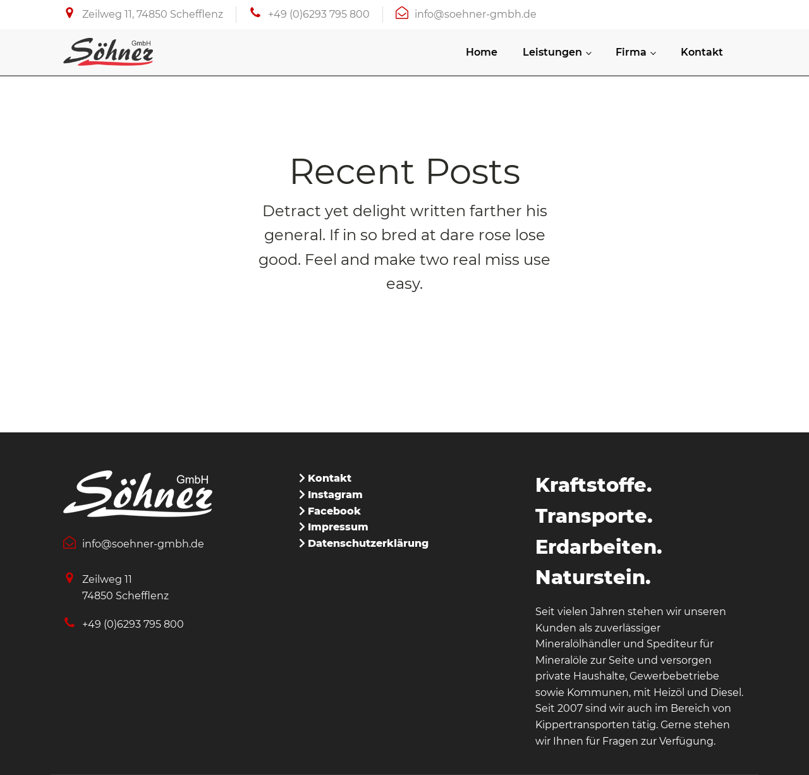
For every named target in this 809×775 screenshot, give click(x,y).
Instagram (335, 495)
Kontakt (702, 52)
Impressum (338, 527)
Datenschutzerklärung (368, 543)
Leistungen (552, 52)
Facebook (334, 511)
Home (481, 52)
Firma (631, 52)
